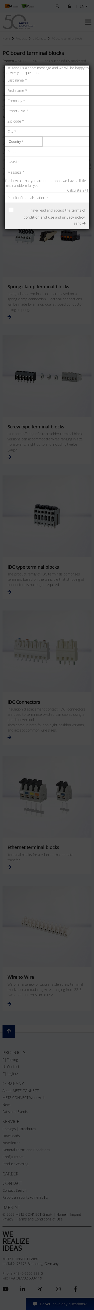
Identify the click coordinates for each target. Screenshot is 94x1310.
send (79, 223)
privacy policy (73, 217)
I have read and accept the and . (54, 214)
